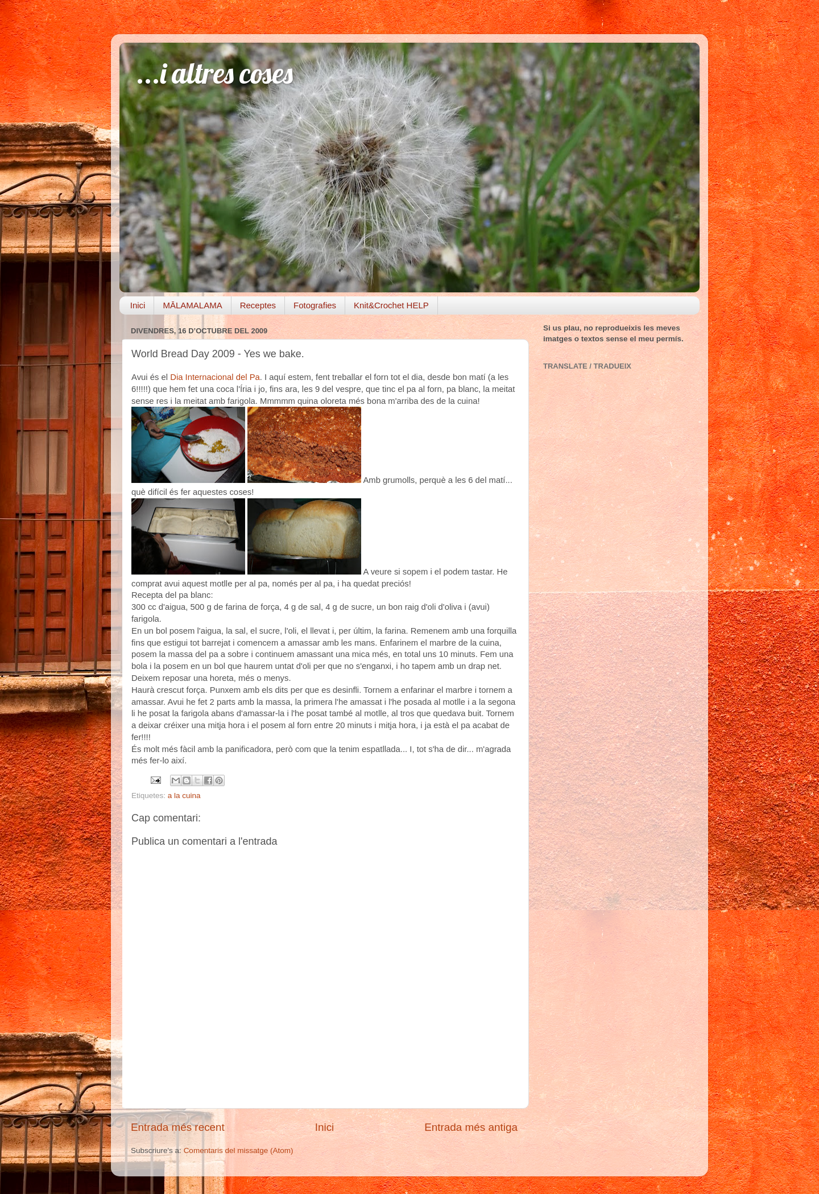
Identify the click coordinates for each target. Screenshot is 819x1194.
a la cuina (184, 795)
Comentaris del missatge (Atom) (238, 1150)
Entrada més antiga (471, 1127)
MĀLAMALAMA (192, 305)
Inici (138, 305)
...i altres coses (214, 73)
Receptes (258, 305)
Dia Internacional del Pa (215, 377)
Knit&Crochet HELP (391, 305)
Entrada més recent (178, 1127)
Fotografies (314, 305)
